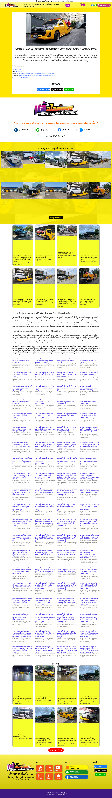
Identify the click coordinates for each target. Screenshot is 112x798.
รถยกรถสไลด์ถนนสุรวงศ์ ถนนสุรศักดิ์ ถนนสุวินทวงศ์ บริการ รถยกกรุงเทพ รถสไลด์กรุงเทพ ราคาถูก (89, 490)
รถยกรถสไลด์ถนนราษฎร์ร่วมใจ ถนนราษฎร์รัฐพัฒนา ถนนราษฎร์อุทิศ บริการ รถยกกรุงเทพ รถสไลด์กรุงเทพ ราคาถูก (89, 649)
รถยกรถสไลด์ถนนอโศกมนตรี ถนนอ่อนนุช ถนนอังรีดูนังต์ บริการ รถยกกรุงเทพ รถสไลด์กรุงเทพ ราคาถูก (22, 460)
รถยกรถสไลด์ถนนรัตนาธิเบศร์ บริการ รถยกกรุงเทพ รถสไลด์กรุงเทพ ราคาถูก (65, 401)
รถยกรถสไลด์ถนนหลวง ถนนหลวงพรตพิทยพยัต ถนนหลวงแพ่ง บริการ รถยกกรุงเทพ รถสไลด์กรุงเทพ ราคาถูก (44, 476)
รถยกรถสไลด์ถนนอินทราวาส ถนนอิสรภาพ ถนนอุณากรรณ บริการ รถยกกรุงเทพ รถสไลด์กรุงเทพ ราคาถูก (45, 445)
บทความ (31, 4)
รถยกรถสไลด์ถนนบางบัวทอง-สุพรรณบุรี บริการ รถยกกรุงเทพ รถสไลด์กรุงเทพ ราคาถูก (45, 429)
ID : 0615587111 (75, 773)
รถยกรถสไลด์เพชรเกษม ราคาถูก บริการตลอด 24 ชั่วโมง (22, 736)
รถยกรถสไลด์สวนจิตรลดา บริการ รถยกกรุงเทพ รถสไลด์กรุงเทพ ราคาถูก (89, 257)
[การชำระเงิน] (58, 767)
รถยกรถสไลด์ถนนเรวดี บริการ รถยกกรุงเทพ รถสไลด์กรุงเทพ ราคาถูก (66, 388)
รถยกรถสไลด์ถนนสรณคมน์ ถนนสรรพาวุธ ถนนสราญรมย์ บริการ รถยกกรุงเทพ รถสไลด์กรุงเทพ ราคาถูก (67, 553)
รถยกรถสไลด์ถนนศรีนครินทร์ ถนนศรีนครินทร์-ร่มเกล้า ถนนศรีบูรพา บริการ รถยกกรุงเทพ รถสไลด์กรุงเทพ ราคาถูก (45, 585)
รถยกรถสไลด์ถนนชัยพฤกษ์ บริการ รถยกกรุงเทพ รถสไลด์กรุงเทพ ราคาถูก (22, 415)
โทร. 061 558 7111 (24, 129)
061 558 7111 (19, 69)
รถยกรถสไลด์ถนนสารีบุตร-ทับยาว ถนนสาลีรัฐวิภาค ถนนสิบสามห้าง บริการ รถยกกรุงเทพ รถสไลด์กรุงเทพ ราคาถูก (67, 522)
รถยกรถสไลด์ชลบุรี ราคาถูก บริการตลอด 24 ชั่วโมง (65, 253)
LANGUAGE (82, 3)
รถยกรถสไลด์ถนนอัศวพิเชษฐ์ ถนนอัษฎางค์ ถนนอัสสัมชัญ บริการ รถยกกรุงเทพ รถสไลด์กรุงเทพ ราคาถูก (89, 445)
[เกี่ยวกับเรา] (40, 775)
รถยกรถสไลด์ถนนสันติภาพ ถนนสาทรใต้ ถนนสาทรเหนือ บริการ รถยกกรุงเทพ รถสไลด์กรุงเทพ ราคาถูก (22, 258)
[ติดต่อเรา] (49, 775)
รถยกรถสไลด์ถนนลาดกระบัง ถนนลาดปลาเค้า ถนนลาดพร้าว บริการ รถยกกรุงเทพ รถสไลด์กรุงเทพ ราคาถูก (22, 649)
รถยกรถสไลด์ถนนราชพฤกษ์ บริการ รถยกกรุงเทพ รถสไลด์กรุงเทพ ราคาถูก (88, 401)
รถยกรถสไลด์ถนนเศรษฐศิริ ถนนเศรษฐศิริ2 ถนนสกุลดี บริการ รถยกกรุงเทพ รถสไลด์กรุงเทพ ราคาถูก (45, 569)
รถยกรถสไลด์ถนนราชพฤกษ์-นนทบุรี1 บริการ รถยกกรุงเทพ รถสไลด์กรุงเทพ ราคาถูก (66, 374)
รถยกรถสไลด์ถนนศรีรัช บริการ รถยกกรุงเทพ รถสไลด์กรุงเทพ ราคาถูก (44, 374)
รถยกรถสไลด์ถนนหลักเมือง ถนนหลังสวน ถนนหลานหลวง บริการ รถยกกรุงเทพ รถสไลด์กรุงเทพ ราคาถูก (21, 476)
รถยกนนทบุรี (65, 129)
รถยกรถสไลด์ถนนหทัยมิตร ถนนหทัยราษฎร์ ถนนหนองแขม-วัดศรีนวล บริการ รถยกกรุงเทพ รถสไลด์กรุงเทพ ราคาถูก (21, 491)
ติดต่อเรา (32, 6)
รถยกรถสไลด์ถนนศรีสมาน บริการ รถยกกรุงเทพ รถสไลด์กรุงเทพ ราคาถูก (66, 360)
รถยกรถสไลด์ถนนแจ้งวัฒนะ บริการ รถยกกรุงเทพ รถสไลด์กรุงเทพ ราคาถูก (20, 360)
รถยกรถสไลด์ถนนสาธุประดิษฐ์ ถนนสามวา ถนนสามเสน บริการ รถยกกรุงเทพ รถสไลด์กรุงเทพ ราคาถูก (89, 522)
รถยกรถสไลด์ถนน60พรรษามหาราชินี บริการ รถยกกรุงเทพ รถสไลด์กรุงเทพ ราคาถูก (66, 429)
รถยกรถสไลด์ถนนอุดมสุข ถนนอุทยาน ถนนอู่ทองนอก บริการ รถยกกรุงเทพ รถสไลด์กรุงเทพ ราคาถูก (21, 445)
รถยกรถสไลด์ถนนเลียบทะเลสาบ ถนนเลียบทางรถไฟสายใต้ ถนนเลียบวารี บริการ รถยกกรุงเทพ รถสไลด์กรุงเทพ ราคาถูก (21, 616)
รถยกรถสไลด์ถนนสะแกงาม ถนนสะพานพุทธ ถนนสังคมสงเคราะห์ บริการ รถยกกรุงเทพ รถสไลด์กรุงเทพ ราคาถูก (66, 537)
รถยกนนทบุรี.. (74, 778)
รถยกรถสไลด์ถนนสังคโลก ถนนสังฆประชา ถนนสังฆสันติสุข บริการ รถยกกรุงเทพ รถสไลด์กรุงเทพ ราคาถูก (45, 537)
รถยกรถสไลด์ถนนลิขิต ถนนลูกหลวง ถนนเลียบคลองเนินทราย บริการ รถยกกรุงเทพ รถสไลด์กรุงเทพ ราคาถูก (44, 633)
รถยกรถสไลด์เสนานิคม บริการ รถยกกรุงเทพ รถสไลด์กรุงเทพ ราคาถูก (88, 698)
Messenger (87, 130)
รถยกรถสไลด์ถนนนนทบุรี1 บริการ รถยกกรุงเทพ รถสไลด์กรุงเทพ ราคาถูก (44, 388)
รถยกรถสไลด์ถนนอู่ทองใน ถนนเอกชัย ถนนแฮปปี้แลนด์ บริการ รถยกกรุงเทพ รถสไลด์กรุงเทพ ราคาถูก (89, 429)
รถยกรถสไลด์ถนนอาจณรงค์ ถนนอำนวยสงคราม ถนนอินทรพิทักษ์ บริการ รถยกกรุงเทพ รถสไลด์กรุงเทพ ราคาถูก (66, 445)
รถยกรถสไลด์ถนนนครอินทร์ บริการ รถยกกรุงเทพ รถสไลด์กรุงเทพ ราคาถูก (43, 401)
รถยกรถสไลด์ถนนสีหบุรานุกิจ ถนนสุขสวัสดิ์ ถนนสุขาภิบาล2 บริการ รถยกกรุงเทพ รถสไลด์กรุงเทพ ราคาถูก (22, 522)
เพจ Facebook (73, 776)
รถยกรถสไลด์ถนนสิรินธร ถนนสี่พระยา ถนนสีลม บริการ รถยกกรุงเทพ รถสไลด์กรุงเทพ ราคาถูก (44, 521)
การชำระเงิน (56, 4)
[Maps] (58, 775)
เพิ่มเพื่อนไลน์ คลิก (74, 771)
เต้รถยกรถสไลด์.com (20, 774)
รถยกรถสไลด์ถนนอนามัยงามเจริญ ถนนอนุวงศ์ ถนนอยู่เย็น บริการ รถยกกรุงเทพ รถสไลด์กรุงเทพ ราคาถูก (67, 460)
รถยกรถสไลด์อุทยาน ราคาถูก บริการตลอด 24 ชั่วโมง (43, 697)
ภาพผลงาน (49, 770)
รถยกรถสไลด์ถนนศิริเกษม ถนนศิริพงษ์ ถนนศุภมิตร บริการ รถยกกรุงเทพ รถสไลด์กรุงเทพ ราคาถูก (67, 301)
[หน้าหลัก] (40, 767)
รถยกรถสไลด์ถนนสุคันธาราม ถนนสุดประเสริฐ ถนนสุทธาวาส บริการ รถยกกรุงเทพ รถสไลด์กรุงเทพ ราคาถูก (44, 507)
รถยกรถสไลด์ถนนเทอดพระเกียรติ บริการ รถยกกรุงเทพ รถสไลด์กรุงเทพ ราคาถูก (22, 388)
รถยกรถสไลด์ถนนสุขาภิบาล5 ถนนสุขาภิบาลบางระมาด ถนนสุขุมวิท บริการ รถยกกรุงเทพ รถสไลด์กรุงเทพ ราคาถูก (89, 507)
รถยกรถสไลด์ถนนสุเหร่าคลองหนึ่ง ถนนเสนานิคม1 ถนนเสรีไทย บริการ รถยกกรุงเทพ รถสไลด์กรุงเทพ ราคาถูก (67, 491)
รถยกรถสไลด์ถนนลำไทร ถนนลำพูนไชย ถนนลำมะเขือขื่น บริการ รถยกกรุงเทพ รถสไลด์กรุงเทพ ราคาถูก (67, 633)
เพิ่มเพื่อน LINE (44, 130)
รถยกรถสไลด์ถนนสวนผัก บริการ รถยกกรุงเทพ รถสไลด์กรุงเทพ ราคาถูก (89, 374)
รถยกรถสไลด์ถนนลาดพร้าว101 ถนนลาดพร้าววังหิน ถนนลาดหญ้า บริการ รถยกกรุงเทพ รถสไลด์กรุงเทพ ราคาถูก (89, 633)
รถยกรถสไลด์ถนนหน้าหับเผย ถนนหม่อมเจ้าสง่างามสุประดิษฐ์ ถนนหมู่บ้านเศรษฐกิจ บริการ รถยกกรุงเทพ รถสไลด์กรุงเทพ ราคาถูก (67, 476)
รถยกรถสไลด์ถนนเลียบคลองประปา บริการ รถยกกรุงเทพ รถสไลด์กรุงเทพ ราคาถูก (44, 360)
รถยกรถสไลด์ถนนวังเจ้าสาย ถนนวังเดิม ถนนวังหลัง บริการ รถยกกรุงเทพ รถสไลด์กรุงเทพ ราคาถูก (66, 600)
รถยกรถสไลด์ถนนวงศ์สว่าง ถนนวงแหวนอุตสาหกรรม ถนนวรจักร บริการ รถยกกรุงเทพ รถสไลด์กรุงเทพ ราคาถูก (89, 601)
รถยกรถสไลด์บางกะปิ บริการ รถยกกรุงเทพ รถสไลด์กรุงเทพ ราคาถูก (67, 698)
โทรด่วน (72, 766)
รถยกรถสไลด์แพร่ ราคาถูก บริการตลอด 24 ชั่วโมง (87, 300)
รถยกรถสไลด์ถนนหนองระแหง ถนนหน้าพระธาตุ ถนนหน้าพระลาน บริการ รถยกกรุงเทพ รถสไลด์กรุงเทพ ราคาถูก (89, 476)
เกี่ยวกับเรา (27, 6)
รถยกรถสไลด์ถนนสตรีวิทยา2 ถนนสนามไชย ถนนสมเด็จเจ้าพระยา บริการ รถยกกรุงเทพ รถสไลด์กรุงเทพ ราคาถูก (22, 570)
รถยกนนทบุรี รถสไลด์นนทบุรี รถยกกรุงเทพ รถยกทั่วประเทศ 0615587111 (37, 73)
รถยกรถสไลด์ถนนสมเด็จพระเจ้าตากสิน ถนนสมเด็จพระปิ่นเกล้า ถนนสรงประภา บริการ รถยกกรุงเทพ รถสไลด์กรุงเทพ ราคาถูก (89, 554)
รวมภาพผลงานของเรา (39, 4)
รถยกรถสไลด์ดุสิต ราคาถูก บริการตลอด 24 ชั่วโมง (42, 739)
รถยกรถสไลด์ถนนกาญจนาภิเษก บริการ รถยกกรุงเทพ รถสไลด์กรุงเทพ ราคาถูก (44, 415)
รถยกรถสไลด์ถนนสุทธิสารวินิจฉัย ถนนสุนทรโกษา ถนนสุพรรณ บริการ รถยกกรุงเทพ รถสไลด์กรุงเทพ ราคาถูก (21, 507)
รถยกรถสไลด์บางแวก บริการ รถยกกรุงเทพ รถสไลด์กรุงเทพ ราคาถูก (22, 698)
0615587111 (19, 71)
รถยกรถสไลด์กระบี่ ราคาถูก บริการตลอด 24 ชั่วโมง (87, 739)
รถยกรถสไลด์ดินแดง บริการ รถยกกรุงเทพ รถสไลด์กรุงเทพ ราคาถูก (67, 740)
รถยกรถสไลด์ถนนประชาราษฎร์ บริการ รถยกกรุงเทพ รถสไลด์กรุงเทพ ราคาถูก (21, 401)
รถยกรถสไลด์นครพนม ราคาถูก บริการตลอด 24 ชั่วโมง (44, 300)
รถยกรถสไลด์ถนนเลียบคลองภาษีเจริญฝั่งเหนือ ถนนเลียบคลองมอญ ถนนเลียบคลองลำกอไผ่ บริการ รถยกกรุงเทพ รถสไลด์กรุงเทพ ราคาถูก (67, 617)
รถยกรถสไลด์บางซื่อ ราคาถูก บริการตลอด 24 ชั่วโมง (43, 257)
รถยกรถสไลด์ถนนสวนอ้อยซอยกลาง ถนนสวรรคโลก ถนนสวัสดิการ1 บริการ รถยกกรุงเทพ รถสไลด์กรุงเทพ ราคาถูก (22, 553)
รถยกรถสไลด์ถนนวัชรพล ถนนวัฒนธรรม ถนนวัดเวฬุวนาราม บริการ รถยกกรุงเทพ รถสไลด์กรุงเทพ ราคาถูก (43, 601)
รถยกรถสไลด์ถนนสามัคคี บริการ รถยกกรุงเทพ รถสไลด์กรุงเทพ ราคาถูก (21, 374)
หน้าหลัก (26, 4)
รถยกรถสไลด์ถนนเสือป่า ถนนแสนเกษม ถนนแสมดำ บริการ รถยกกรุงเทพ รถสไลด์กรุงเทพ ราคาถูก (44, 490)
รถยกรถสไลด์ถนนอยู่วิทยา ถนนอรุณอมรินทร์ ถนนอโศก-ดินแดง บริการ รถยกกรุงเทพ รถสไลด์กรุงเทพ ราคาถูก (44, 460)
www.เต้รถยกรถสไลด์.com (24, 77)
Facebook (64, 130)
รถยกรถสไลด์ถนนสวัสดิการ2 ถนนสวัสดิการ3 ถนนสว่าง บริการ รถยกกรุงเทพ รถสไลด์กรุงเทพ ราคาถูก (89, 537)
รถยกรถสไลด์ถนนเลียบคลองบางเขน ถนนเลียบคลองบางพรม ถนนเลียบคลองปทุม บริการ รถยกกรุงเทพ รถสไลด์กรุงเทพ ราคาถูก (21, 633)
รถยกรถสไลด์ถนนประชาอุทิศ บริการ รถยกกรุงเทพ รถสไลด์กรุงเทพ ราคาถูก (88, 415)
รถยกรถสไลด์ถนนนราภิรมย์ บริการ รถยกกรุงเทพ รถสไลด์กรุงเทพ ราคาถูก (67, 415)
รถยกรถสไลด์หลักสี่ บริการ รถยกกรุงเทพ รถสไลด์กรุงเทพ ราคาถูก (22, 300)
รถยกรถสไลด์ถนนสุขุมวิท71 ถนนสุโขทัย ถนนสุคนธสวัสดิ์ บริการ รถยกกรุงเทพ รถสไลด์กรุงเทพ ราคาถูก (66, 507)
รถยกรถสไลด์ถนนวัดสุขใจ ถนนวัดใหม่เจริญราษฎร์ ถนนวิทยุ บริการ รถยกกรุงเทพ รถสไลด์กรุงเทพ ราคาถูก (22, 601)
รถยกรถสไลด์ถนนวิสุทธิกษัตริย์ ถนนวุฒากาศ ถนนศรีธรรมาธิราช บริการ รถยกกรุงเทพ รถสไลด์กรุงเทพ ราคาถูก (66, 585)
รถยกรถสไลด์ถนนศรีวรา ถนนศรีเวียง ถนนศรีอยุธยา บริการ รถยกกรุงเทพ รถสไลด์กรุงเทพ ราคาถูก (21, 585)
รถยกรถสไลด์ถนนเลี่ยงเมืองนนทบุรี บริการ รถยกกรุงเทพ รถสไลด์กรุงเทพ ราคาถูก (89, 388)
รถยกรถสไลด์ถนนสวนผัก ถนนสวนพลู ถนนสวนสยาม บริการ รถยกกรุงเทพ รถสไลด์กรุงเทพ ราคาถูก (44, 553)
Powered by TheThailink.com (53, 794)
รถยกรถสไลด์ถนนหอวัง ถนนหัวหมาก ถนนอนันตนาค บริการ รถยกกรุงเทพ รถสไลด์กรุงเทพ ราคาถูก (90, 460)
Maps (58, 778)
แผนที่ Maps (49, 4)
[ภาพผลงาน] (49, 767)
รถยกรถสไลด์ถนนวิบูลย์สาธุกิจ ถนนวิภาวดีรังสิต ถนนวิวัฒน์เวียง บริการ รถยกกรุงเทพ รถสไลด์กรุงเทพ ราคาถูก (89, 585)
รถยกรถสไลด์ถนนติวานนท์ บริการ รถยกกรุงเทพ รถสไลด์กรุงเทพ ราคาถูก (89, 360)
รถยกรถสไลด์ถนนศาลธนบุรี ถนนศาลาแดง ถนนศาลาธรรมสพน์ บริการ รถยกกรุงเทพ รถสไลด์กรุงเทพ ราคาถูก (89, 570)
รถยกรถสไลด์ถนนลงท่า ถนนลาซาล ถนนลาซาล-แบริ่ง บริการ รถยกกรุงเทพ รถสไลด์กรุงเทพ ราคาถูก (44, 649)
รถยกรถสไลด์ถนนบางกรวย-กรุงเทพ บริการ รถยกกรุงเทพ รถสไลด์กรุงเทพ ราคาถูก (21, 429)
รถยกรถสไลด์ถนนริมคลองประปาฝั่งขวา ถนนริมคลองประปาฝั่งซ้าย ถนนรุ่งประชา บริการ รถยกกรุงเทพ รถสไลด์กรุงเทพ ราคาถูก (67, 649)
